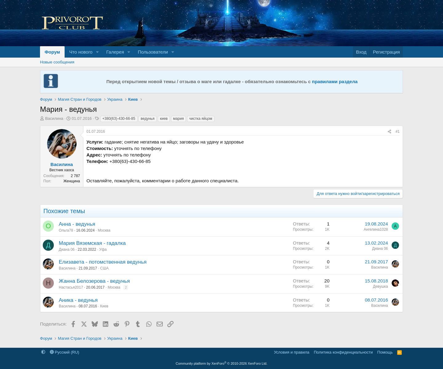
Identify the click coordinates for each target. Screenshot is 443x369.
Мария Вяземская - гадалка (92, 243)
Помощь (385, 352)
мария (178, 118)
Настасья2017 (71, 287)
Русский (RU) (64, 352)
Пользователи (153, 52)
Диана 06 (67, 249)
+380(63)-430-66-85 (118, 118)
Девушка (380, 286)
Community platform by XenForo (221, 363)
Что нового (80, 52)
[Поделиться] (389, 131)
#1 (398, 131)
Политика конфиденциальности (343, 352)
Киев (104, 306)
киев (164, 118)
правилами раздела (334, 81)
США (104, 268)
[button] (97, 52)
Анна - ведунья (77, 224)
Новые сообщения (57, 62)
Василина (54, 118)
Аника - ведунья (78, 300)
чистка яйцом (200, 118)
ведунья (147, 118)
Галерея (115, 52)
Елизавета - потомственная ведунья (102, 262)
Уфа (103, 249)
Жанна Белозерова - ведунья (94, 281)
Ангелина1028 (376, 229)
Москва (104, 230)
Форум (52, 52)
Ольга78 (66, 230)
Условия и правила (291, 352)
